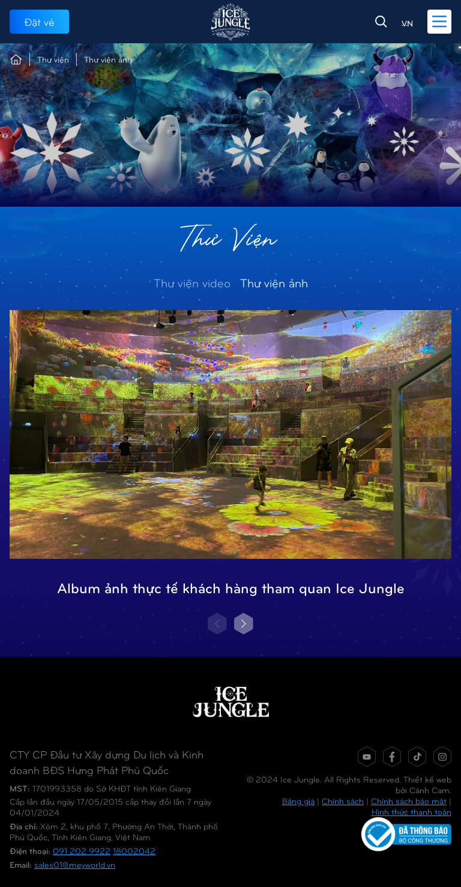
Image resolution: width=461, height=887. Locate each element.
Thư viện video (192, 282)
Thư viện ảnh (274, 282)
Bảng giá (298, 801)
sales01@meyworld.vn (74, 864)
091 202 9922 (81, 851)
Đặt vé (39, 21)
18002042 (134, 851)
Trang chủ (16, 59)
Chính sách (343, 801)
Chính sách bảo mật (409, 801)
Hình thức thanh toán (411, 811)
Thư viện (53, 59)
